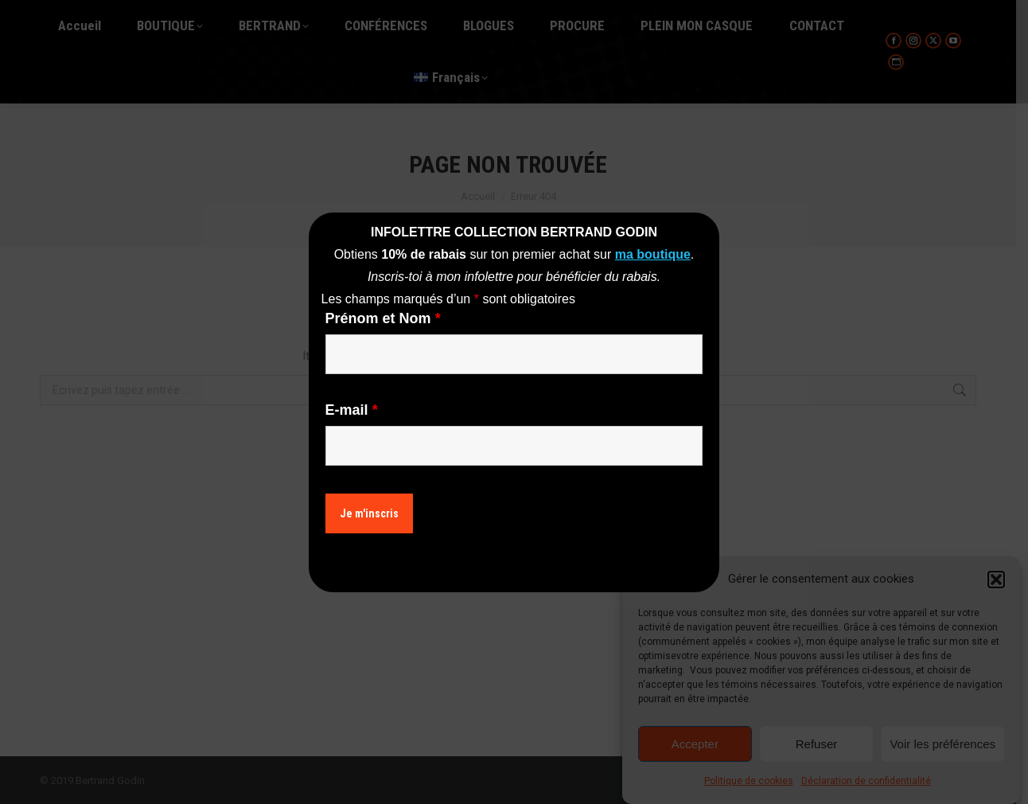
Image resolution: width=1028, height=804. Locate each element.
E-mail (351, 410)
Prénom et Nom (383, 318)
